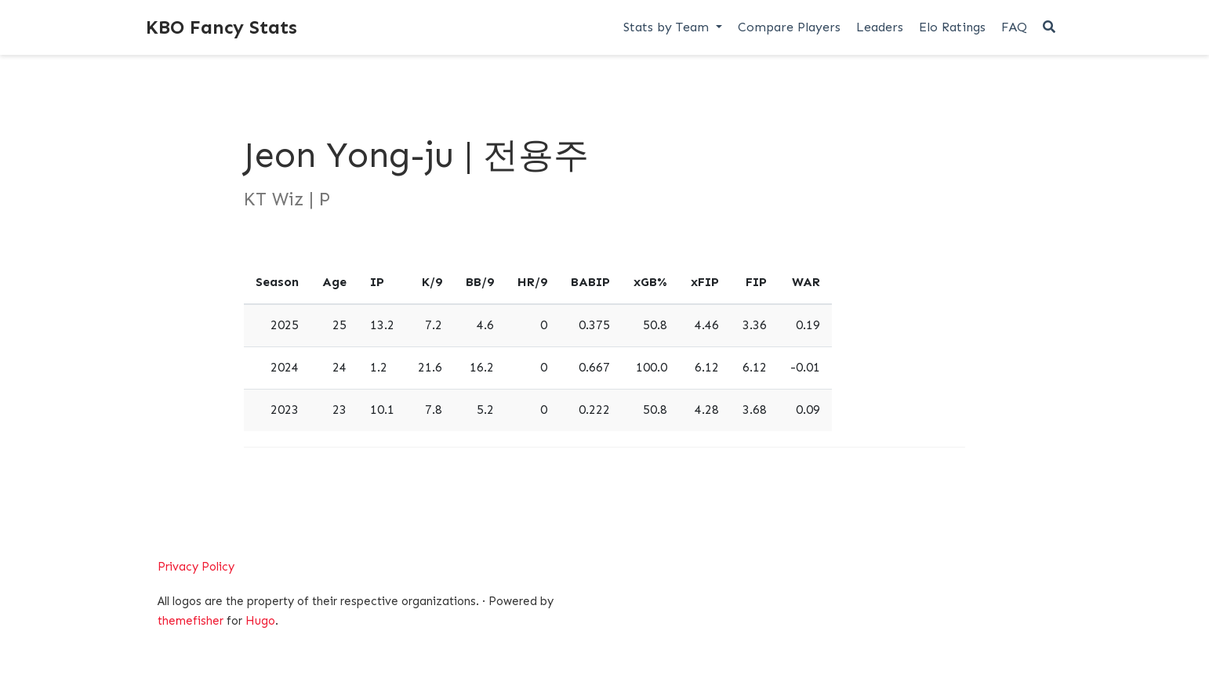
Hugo (260, 621)
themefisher (190, 621)
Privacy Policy (196, 567)
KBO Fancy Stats (221, 27)
